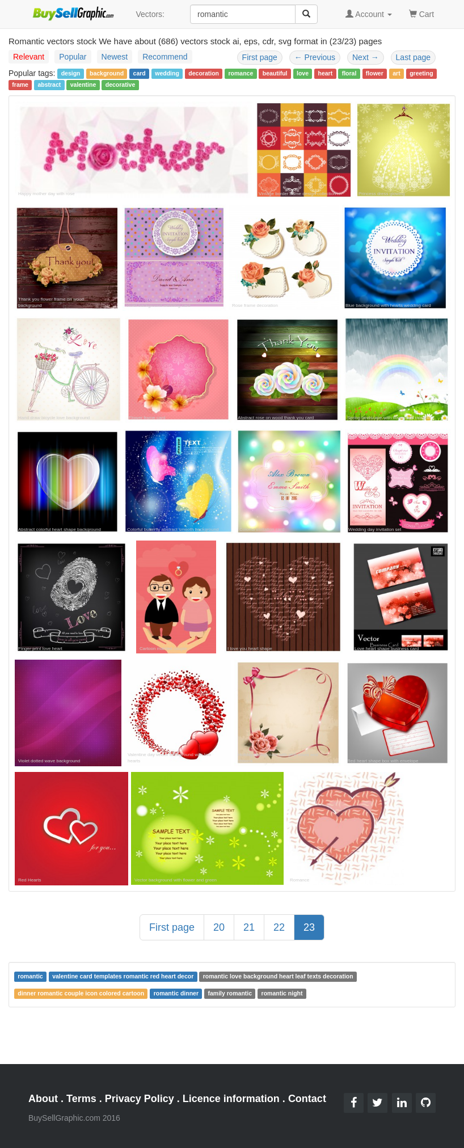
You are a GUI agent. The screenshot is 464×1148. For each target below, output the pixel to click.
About (43, 1098)
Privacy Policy (139, 1098)
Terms (81, 1098)
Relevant (28, 56)
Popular (72, 56)
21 (249, 927)
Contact (307, 1098)
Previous (314, 57)
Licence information (231, 1098)
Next (365, 57)
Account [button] (368, 14)
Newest (115, 56)
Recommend (164, 56)
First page (259, 57)
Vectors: (150, 14)
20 (219, 927)
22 (279, 927)
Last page (413, 57)
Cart (421, 13)
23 (309, 927)
